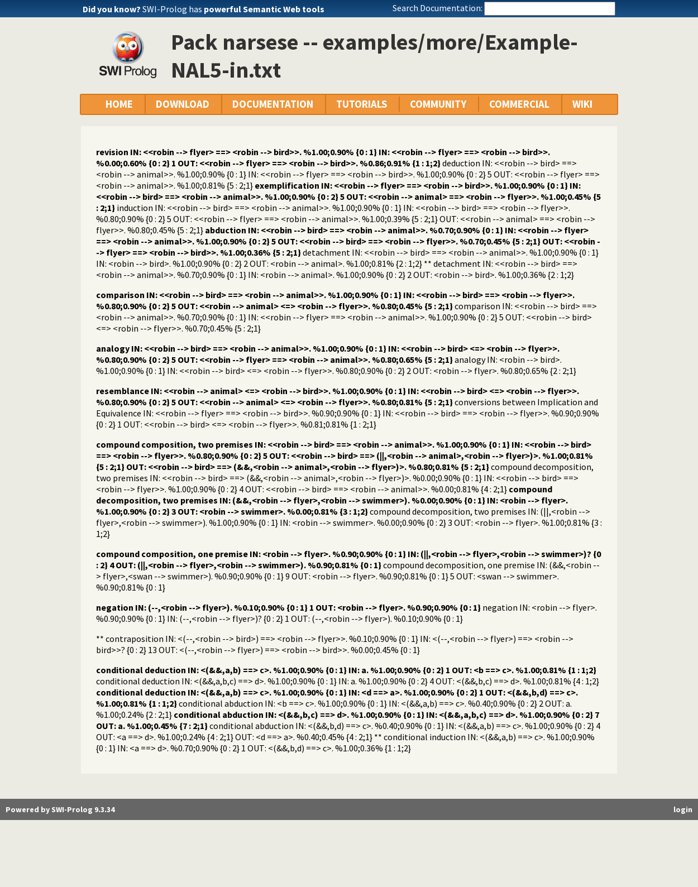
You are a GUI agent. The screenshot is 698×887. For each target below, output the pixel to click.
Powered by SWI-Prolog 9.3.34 (60, 809)
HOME (119, 104)
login (682, 809)
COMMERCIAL (519, 104)
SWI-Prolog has (233, 9)
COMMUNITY (438, 104)
